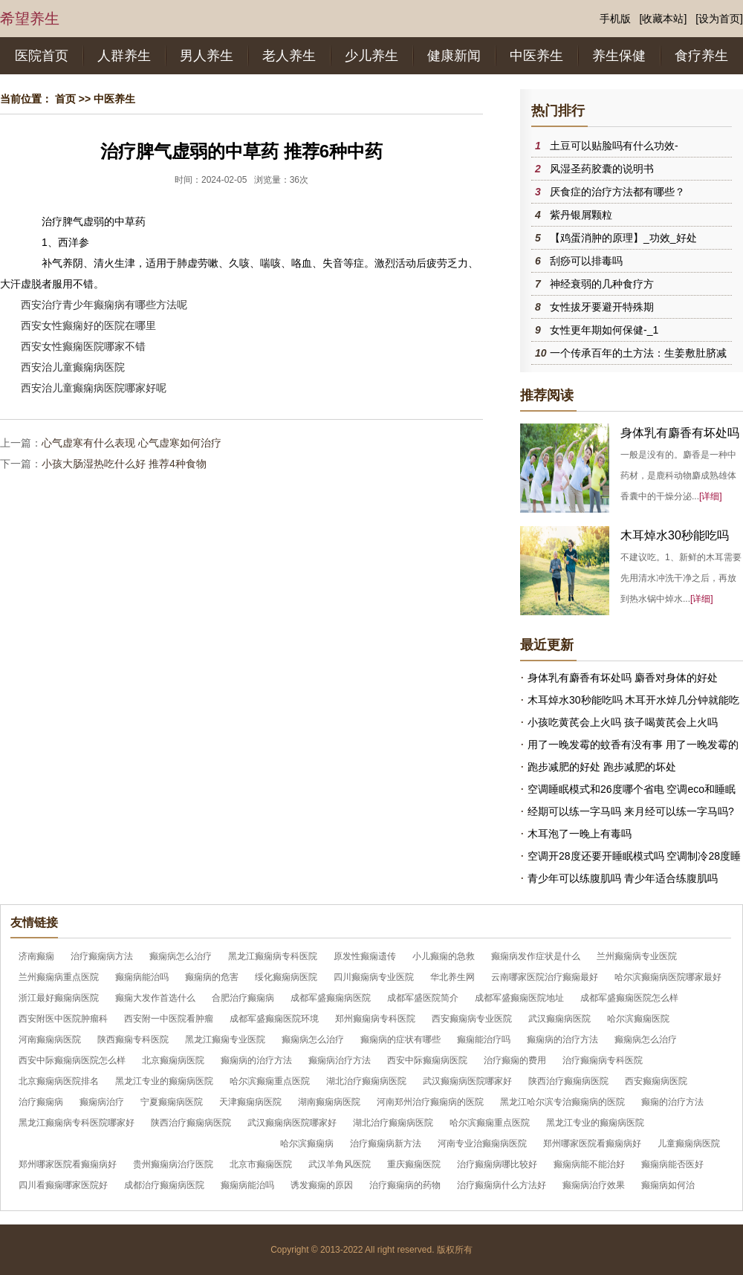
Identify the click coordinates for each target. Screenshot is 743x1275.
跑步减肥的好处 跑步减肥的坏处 (602, 767)
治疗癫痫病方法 (102, 956)
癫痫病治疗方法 (339, 1060)
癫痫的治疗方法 (672, 1102)
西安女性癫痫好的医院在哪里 (88, 325)
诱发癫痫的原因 (322, 1185)
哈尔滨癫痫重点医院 (270, 1081)
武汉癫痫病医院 (559, 1018)
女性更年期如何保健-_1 (604, 330)
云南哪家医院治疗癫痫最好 (544, 977)
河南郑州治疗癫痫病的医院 (430, 1102)
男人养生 (206, 55)
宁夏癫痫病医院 (171, 1102)
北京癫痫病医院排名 (59, 1081)
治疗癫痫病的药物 (405, 1185)
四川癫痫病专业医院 (374, 977)
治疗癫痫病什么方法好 (501, 1185)
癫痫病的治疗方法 (562, 1039)
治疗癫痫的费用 (515, 1060)
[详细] (710, 496)
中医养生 (536, 55)
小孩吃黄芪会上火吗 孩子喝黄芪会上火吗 (623, 722)
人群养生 (124, 55)
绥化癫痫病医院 (286, 977)
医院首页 (41, 55)
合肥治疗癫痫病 (243, 998)
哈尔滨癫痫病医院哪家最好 (667, 977)
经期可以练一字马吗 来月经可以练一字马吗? (631, 811)
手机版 (615, 19)
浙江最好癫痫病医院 (59, 998)
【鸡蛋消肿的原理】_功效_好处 (623, 238)
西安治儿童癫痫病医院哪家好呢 (93, 388)
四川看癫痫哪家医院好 (63, 1185)
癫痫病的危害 (212, 977)
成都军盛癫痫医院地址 (519, 998)
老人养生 (289, 55)
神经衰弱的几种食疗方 (602, 284)
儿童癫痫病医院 (689, 1143)
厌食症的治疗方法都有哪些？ (617, 192)
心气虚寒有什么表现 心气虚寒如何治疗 (131, 443)
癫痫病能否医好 (672, 1164)
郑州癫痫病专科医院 (375, 1018)
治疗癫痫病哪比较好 (497, 1164)
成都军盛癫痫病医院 (331, 998)
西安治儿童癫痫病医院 (73, 367)
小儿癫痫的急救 (443, 956)
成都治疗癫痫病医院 (164, 1185)
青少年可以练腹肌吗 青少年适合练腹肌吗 (623, 878)
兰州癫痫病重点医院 (59, 977)
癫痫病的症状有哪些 (400, 1039)
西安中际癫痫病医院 (427, 1060)
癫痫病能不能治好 (589, 1164)
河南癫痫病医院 (50, 1039)
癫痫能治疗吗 (483, 1039)
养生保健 (619, 55)
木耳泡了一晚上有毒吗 (580, 834)
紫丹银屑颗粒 (581, 215)
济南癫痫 (36, 956)
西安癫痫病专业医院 (472, 1018)
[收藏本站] (663, 19)
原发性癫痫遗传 (365, 956)
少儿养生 (371, 55)
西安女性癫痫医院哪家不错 (83, 346)
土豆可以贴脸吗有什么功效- (614, 146)
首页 (65, 99)
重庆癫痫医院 (414, 1164)
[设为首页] (719, 19)
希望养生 (29, 18)
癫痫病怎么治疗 (180, 956)
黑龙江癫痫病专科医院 (272, 956)
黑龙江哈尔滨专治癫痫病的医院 (562, 1102)
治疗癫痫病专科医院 (602, 1060)
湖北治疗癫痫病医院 (366, 1081)
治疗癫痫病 (41, 1102)
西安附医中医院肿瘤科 (63, 1018)
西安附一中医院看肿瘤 (168, 1018)
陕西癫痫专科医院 (133, 1039)
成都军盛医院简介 (422, 998)
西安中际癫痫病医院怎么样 (72, 1060)
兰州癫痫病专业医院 (637, 956)
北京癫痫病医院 (173, 1060)
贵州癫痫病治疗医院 (173, 1164)
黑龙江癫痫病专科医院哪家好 (76, 1122)
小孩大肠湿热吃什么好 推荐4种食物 (124, 464)
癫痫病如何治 (668, 1185)
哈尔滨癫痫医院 (638, 1018)
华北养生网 (452, 977)
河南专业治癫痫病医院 (482, 1143)
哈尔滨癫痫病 (307, 1143)
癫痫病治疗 (102, 1102)
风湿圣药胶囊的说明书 (602, 169)
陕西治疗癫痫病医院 (568, 1081)
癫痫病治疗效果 (593, 1185)
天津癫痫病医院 (250, 1102)
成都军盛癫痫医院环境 (274, 1018)
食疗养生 (701, 55)
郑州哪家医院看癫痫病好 (592, 1143)
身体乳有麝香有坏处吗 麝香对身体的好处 (623, 678)
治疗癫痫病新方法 (385, 1143)
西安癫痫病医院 (656, 1081)
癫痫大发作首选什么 (155, 998)
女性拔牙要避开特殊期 (602, 307)
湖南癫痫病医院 (329, 1102)
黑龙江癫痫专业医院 (225, 1039)
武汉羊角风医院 (339, 1164)
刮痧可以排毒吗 (586, 261)
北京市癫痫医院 (261, 1164)
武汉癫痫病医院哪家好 (467, 1081)
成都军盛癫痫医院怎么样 (629, 998)
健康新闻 (454, 55)
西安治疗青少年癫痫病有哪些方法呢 (104, 305)
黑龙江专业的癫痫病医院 (164, 1081)
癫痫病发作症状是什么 (535, 956)
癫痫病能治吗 (142, 977)
